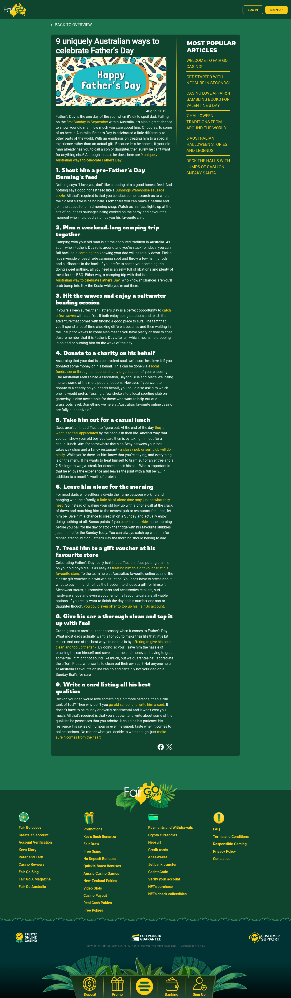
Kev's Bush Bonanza (99, 837)
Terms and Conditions (231, 837)
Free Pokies (93, 910)
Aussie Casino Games (101, 873)
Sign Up (276, 10)
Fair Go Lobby (30, 827)
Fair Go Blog (29, 872)
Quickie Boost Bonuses (102, 866)
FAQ (216, 829)
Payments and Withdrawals (170, 827)
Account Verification (35, 842)
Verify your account (164, 879)
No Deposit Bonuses (99, 859)
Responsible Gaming (230, 844)
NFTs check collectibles (167, 894)
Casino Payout (95, 895)
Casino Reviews (31, 864)
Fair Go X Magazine (35, 879)
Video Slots (92, 888)
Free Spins (92, 851)
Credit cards (158, 850)
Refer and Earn (31, 857)
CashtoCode (158, 872)
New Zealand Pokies (100, 881)
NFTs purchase (160, 887)
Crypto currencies (162, 835)
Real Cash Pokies (97, 903)
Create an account (33, 835)
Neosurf (154, 842)
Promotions (92, 829)
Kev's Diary (27, 850)
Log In (253, 10)
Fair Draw (91, 844)
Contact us (221, 859)
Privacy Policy (224, 851)
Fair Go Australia (32, 887)
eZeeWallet (157, 857)
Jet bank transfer (162, 864)
